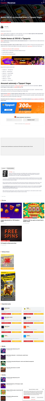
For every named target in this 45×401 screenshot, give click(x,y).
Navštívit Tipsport (38, 341)
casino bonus (30, 46)
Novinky (9, 22)
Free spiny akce (3, 217)
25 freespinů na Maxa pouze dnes (8, 243)
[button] (43, 389)
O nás (4, 0)
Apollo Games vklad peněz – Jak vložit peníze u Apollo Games (17, 355)
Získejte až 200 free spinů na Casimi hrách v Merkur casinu (16, 390)
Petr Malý (6, 26)
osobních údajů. (27, 123)
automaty (9, 93)
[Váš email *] (14, 119)
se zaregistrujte (16, 48)
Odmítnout (33, 397)
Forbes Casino (7, 308)
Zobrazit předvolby (40, 397)
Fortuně (15, 87)
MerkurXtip (29, 317)
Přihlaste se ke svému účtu (7, 48)
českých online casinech (19, 85)
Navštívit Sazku (39, 313)
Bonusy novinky (4, 22)
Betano (28, 326)
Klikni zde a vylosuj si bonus (7, 268)
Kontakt (2, 0)
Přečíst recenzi (6, 341)
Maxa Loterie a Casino (8, 317)
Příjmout (26, 397)
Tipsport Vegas (4, 196)
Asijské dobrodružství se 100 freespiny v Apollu (14, 383)
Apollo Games (7, 326)
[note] (22, 146)
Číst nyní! (28, 313)
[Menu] (44, 2)
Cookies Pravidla (33, 399)
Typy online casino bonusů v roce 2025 (13, 367)
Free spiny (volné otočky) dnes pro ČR (12, 348)
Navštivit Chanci (17, 341)
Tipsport (2, 33)
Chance (6, 335)
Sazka (28, 308)
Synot (20, 87)
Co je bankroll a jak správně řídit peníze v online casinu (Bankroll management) (20, 361)
